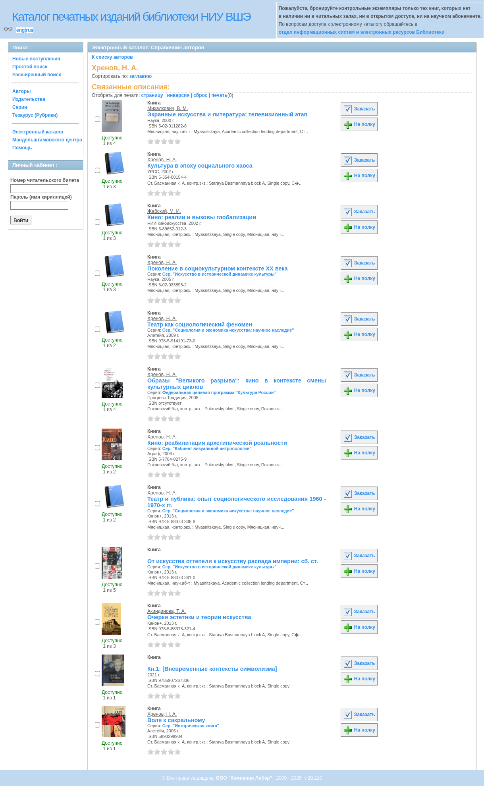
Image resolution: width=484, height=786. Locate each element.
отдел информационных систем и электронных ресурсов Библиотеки (362, 32)
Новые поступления (36, 59)
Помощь (22, 148)
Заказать (359, 109)
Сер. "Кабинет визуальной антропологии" (207, 448)
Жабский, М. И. (164, 211)
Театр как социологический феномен (199, 324)
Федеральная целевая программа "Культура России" (219, 392)
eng (20, 30)
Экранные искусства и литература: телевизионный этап (227, 114)
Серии (19, 107)
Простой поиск (29, 67)
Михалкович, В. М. (167, 108)
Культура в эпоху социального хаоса (200, 165)
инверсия (178, 95)
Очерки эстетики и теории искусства (199, 617)
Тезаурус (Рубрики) (35, 115)
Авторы (21, 91)
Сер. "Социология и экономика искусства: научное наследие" (228, 330)
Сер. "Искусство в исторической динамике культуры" (219, 274)
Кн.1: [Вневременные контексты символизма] (212, 669)
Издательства (28, 99)
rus (29, 30)
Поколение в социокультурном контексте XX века (217, 268)
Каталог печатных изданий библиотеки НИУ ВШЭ (131, 16)
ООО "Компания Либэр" (245, 778)
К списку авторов (112, 57)
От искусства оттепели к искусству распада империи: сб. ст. (232, 561)
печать (219, 95)
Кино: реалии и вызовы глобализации (201, 217)
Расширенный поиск (36, 74)
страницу (152, 95)
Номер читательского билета (44, 180)
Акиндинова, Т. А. (166, 611)
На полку (359, 124)
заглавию (140, 76)
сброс (200, 95)
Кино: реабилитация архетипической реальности (217, 443)
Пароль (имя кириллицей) (41, 197)
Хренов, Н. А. (162, 159)
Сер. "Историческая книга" (190, 725)
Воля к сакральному (176, 720)
